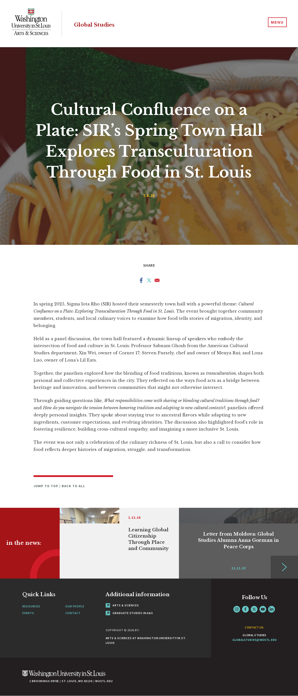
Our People (74, 606)
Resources (31, 606)
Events (28, 613)
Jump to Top (47, 486)
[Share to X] (149, 281)
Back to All (73, 486)
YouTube (263, 609)
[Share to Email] (157, 281)
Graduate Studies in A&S (129, 613)
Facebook (245, 609)
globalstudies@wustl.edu (254, 640)
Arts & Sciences (122, 605)
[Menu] (275, 23)
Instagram (237, 609)
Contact (72, 613)
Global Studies (107, 23)
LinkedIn (271, 609)
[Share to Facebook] (141, 281)
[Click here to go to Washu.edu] (63, 676)
